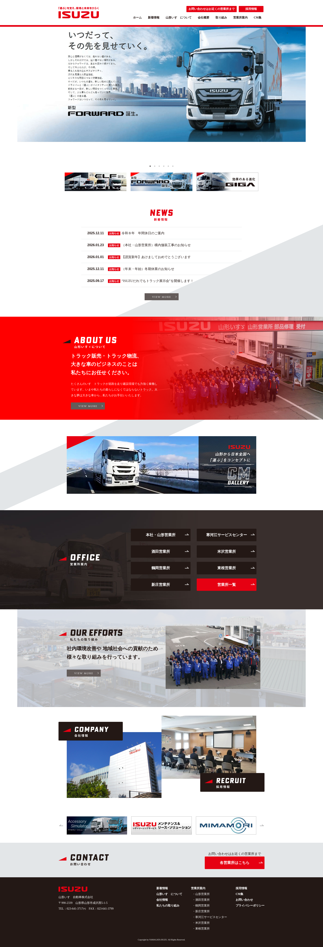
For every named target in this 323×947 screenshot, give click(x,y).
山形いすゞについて (179, 17)
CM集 (257, 17)
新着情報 (153, 17)
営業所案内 (240, 17)
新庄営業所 (160, 585)
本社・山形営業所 (161, 535)
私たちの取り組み (167, 905)
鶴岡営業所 (160, 568)
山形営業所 (202, 894)
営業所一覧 (226, 585)
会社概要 (203, 17)
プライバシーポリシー (250, 905)
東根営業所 (226, 568)
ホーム (137, 17)
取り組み (221, 17)
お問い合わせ (244, 899)
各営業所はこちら (234, 863)
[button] (150, 166)
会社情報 (162, 899)
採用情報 (251, 8)
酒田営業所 (160, 551)
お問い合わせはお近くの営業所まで (211, 8)
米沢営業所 (226, 551)
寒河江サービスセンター (226, 535)
